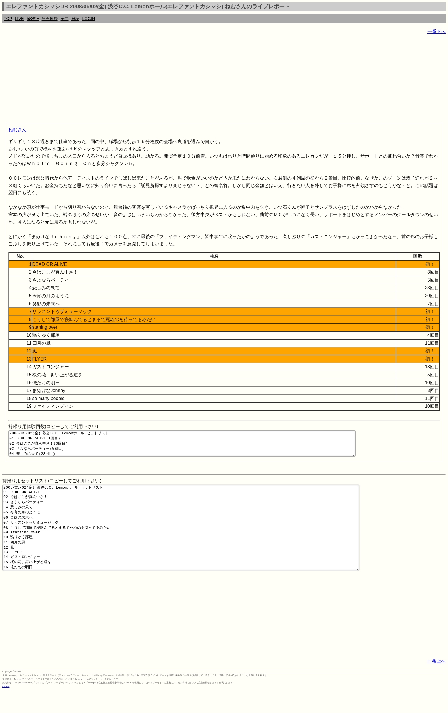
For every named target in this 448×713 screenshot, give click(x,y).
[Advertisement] (173, 80)
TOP (8, 18)
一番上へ (436, 683)
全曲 (65, 18)
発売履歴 (50, 18)
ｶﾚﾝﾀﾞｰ (33, 18)
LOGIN (88, 18)
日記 (75, 18)
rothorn (5, 708)
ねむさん (17, 129)
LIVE (19, 18)
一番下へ (436, 31)
